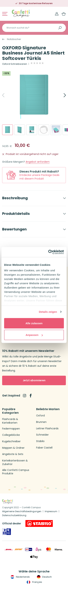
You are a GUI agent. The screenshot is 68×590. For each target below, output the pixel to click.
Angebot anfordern (38, 162)
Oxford (40, 415)
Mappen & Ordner (13, 448)
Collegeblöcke (11, 435)
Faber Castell (44, 447)
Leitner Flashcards (47, 428)
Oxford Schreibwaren (14, 64)
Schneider (42, 434)
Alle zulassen (33, 323)
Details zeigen (48, 311)
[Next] (61, 95)
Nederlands (20, 577)
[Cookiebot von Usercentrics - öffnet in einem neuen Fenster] (48, 252)
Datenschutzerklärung (14, 515)
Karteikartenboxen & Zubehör (15, 462)
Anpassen (34, 334)
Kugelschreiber (11, 441)
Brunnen (41, 422)
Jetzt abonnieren (34, 380)
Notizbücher (14, 39)
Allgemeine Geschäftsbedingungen (21, 511)
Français (34, 582)
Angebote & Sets (12, 454)
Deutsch (44, 577)
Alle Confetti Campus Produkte (15, 471)
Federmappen (11, 428)
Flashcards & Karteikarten (10, 420)
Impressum (51, 511)
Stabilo (40, 441)
